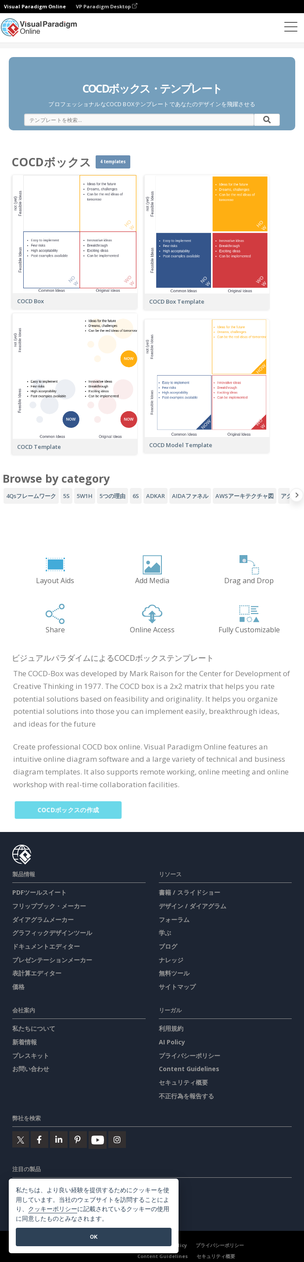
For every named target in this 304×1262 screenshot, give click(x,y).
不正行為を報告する (186, 1096)
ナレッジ (171, 960)
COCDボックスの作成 (73, 810)
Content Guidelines (189, 1069)
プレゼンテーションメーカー (52, 960)
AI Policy (172, 1042)
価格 (18, 986)
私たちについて (33, 1028)
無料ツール (174, 973)
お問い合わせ (30, 1069)
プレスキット (30, 1055)
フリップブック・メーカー (49, 906)
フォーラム (174, 919)
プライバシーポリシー (189, 1055)
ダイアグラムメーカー (43, 919)
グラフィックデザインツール (52, 933)
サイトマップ (177, 986)
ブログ (168, 946)
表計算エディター (36, 973)
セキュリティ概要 (183, 1082)
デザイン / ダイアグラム (192, 906)
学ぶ (165, 933)
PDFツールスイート (39, 892)
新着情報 (24, 1042)
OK (93, 1236)
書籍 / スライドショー (189, 892)
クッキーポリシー (52, 1209)
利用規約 (171, 1028)
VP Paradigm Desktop (106, 6)
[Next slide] (297, 497)
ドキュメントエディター (46, 946)
